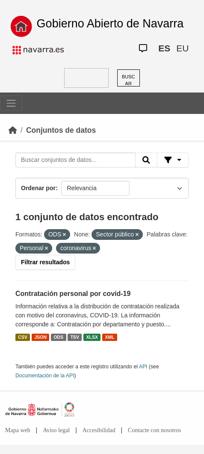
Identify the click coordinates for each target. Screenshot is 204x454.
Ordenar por (38, 188)
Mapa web (17, 430)
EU (182, 48)
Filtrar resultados (45, 262)
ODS (58, 337)
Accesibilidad (99, 430)
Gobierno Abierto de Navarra (110, 23)
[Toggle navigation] (11, 103)
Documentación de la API (44, 376)
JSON (40, 337)
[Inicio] (13, 130)
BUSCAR (128, 80)
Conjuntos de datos (61, 130)
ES (164, 48)
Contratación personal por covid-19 (72, 293)
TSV (75, 337)
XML (110, 337)
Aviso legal (56, 430)
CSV (22, 337)
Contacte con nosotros (154, 430)
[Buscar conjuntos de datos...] (75, 160)
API (143, 367)
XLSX (92, 337)
